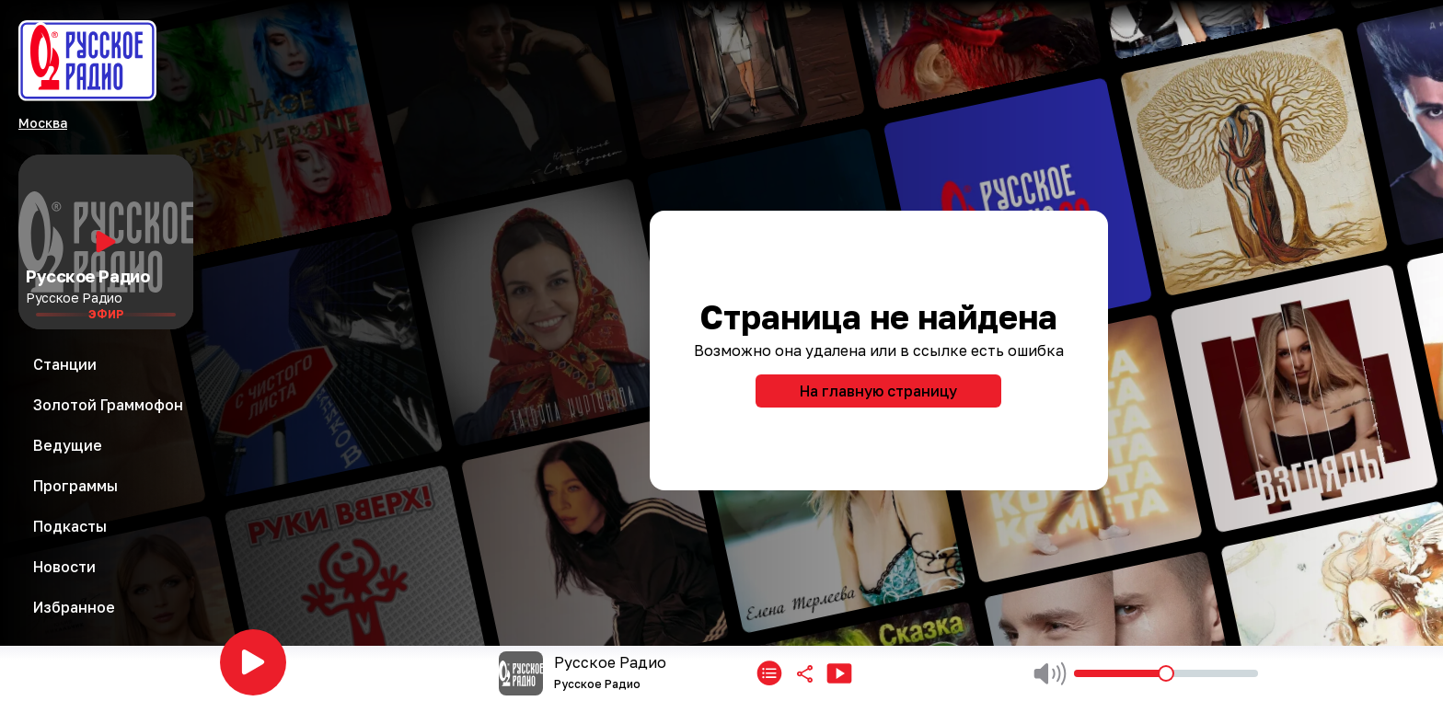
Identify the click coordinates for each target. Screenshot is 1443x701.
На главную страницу (878, 391)
